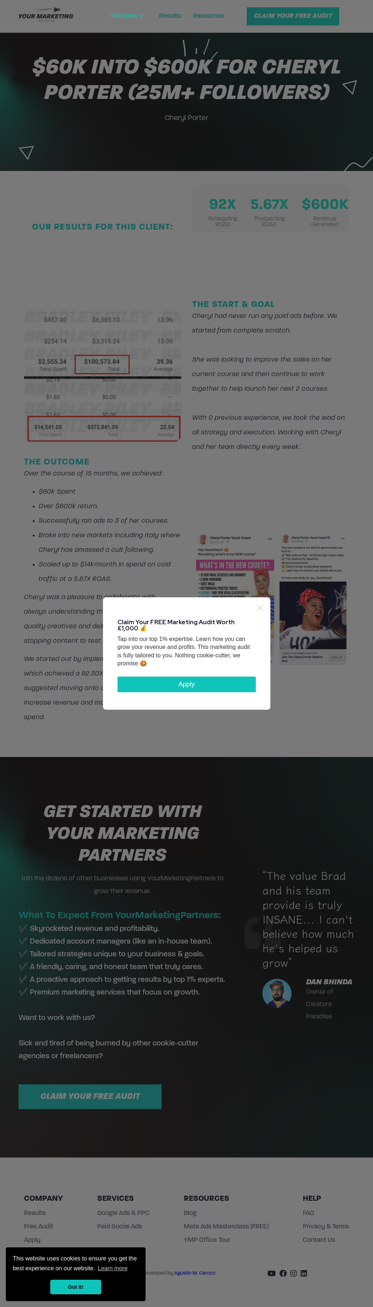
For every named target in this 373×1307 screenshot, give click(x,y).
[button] (128, 16)
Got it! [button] (75, 1287)
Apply (186, 684)
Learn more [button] (113, 1268)
